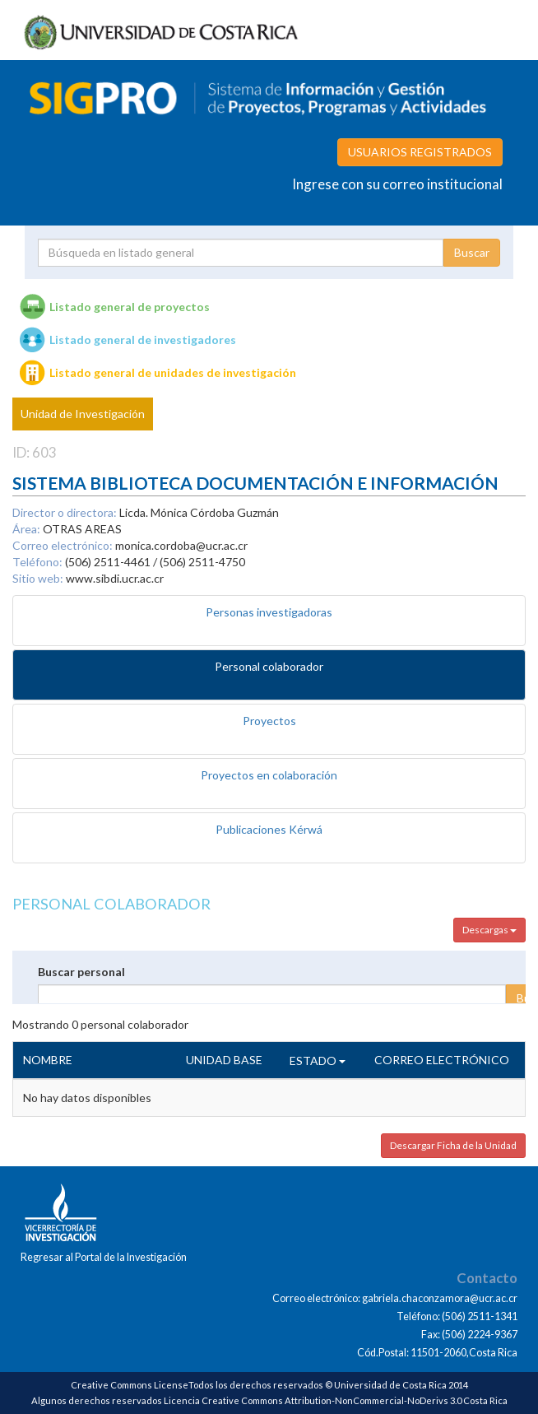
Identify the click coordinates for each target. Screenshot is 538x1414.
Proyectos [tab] (269, 721)
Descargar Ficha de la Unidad (453, 1145)
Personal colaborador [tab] (269, 666)
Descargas (489, 929)
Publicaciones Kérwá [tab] (269, 829)
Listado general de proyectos (129, 307)
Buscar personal (81, 972)
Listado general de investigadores (142, 340)
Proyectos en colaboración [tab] (269, 775)
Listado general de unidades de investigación (172, 372)
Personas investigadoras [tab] (269, 612)
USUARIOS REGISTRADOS (420, 152)
